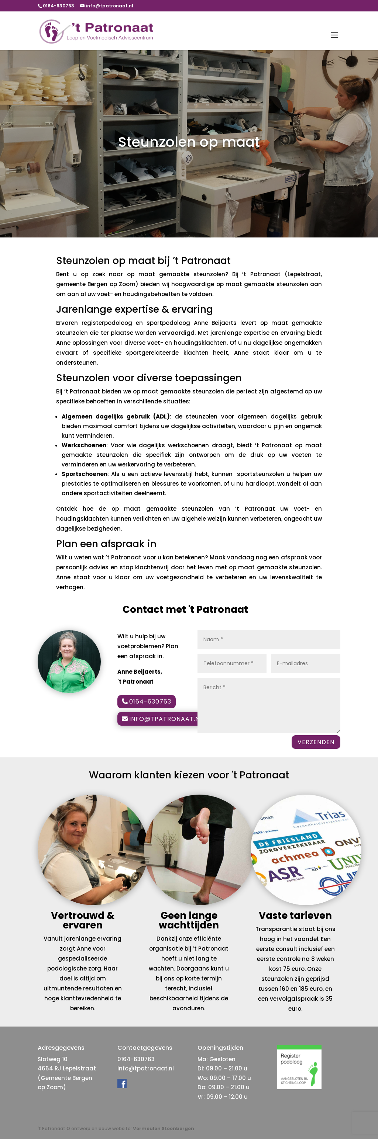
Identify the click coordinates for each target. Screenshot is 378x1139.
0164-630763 (150, 701)
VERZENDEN (316, 742)
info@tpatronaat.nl (166, 719)
